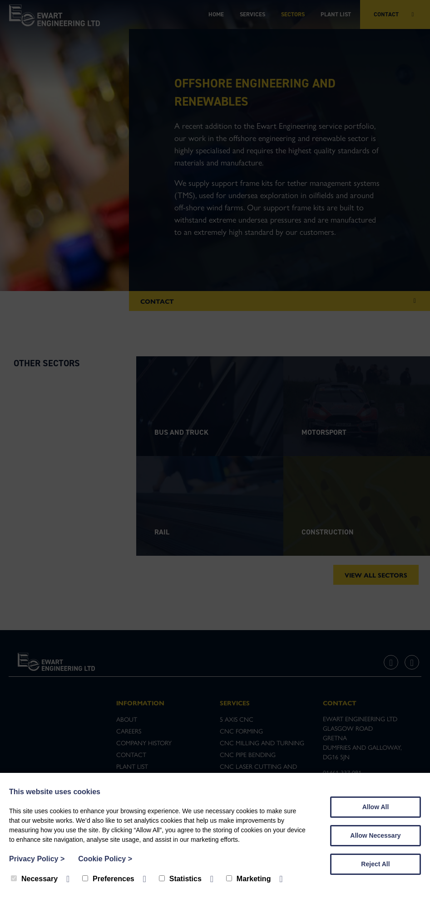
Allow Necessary (375, 835)
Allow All (375, 807)
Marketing (248, 879)
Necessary (34, 879)
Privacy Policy (36, 859)
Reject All (375, 864)
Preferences (108, 879)
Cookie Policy (105, 859)
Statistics (180, 879)
